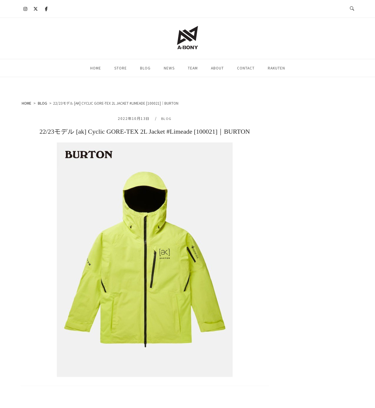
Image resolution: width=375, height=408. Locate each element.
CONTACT (246, 67)
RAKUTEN (276, 67)
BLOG (145, 67)
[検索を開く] (352, 8)
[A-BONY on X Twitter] (35, 8)
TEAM (193, 67)
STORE (120, 67)
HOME (95, 67)
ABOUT (217, 67)
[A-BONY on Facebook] (46, 8)
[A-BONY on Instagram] (25, 8)
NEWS (169, 67)
